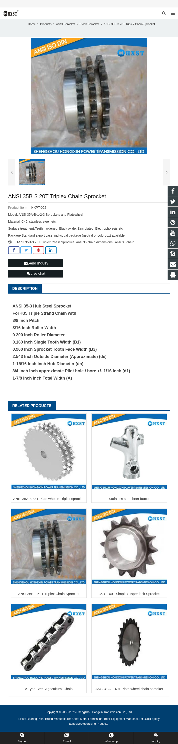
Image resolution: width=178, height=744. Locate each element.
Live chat (36, 273)
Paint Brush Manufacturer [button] (54, 719)
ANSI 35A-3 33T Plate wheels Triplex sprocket (48, 499)
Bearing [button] (32, 719)
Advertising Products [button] (94, 723)
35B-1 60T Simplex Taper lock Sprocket (129, 594)
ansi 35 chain (124, 242)
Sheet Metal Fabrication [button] (87, 719)
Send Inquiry (36, 263)
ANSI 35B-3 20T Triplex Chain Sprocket (45, 242)
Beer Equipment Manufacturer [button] (123, 719)
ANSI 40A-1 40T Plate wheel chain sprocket (129, 689)
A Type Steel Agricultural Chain (49, 689)
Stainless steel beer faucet (129, 499)
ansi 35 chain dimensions (94, 242)
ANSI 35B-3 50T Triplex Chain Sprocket (48, 594)
